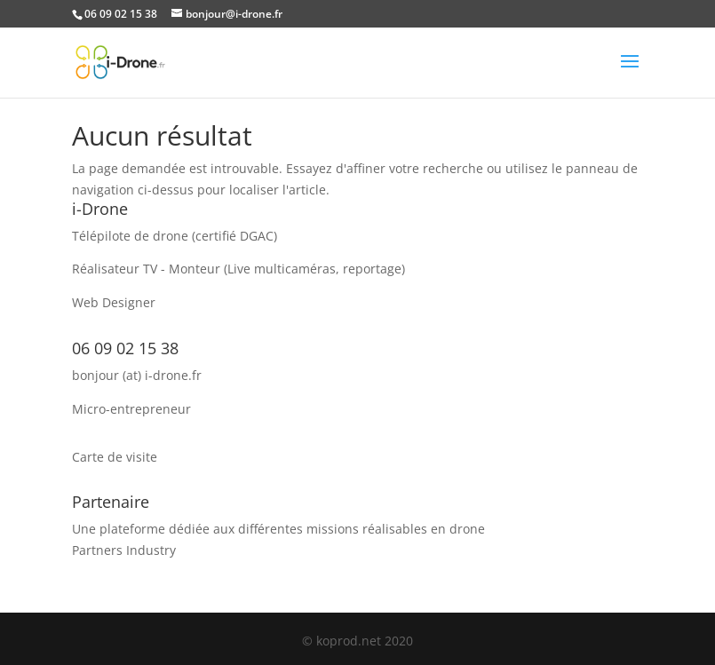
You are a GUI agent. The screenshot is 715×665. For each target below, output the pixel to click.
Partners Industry (124, 550)
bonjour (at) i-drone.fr (137, 375)
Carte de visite (114, 456)
